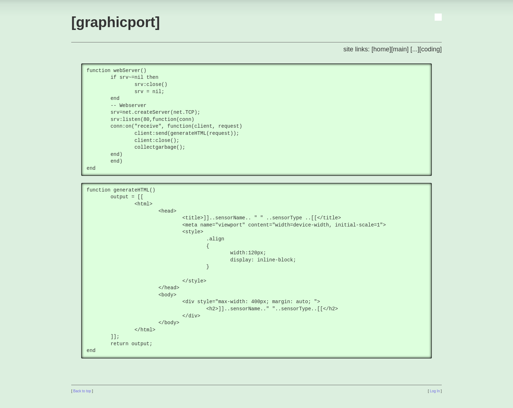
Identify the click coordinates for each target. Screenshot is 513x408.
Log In (435, 391)
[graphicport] (115, 22)
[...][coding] (426, 49)
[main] (400, 49)
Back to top (82, 391)
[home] (381, 49)
